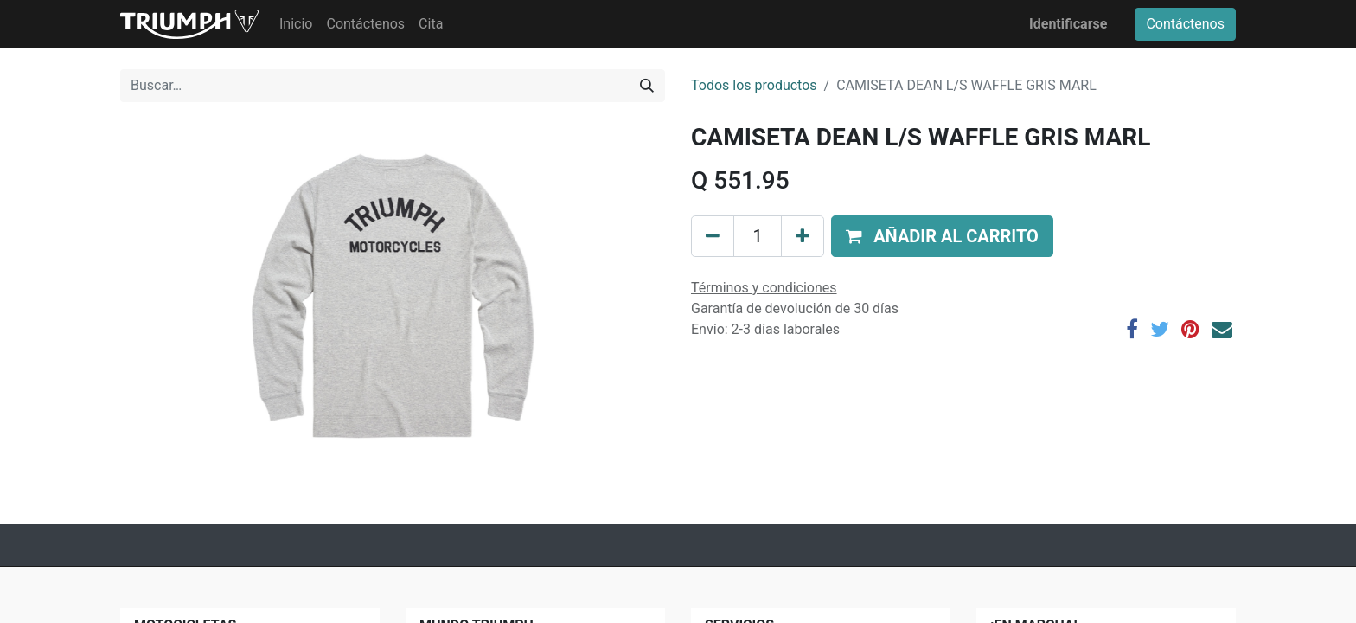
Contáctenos (1185, 24)
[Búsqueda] (647, 85)
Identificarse (1068, 24)
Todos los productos (754, 85)
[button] (942, 236)
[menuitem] (295, 24)
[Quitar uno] (712, 236)
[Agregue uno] (802, 236)
